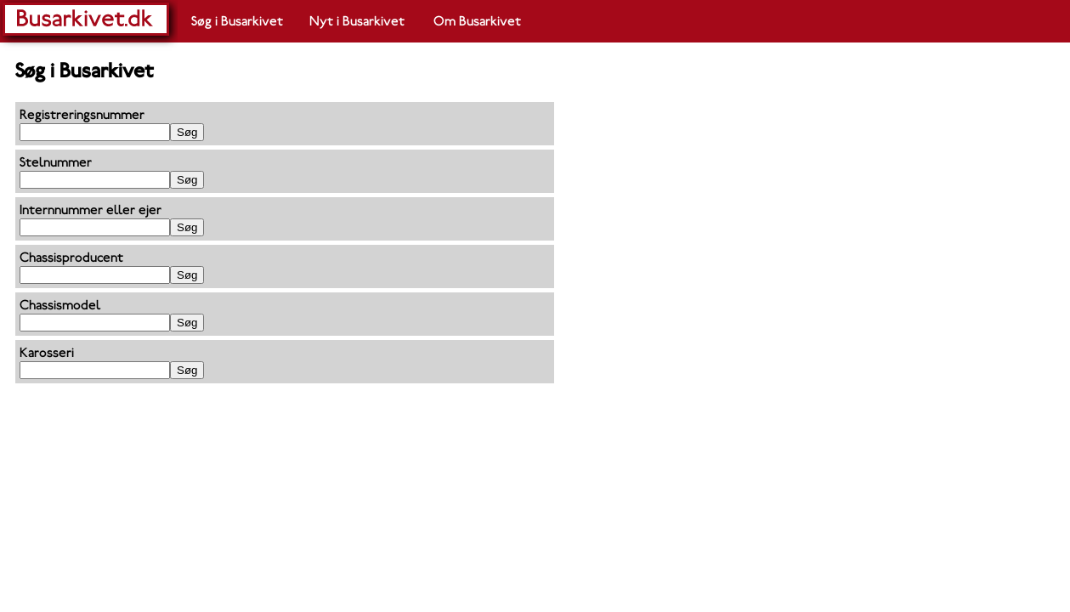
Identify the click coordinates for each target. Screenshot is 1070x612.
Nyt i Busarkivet (357, 21)
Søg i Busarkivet (237, 21)
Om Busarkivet (477, 21)
